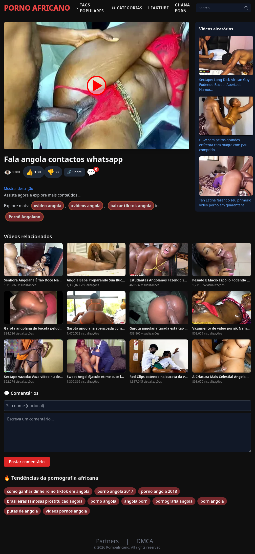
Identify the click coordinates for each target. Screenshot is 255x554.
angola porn (136, 501)
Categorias (127, 8)
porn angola (212, 501)
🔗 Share (74, 172)
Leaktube (158, 8)
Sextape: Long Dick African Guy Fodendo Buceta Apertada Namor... (224, 84)
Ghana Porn (182, 8)
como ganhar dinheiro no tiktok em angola (48, 491)
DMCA (144, 541)
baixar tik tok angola (130, 205)
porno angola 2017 (115, 491)
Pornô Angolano (24, 216)
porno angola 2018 (159, 491)
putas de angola (22, 511)
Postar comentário (27, 461)
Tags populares (90, 8)
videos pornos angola (66, 511)
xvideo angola (47, 205)
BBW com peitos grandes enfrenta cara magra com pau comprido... (223, 145)
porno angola (103, 501)
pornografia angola (173, 501)
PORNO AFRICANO (37, 7)
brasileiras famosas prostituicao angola (45, 501)
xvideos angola (86, 205)
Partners (108, 541)
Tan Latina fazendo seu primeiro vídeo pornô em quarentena (225, 202)
